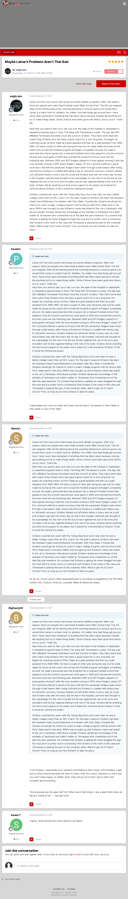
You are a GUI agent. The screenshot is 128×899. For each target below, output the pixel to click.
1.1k (16, 273)
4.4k (16, 120)
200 (16, 839)
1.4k (16, 452)
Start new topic (84, 83)
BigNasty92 (16, 608)
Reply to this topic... (29, 865)
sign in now (75, 854)
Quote (38, 238)
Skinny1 (15, 428)
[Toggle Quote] (33, 256)
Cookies (71, 889)
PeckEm (16, 249)
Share (97, 71)
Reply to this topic (111, 83)
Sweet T (16, 815)
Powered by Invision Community (64, 895)
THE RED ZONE (44, 73)
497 (16, 632)
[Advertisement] (64, 28)
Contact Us (58, 889)
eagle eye (21, 69)
